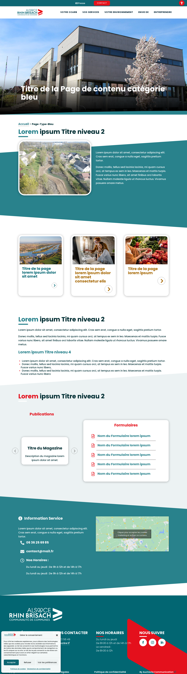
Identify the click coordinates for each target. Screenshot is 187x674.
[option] (44, 451)
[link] (181, 3)
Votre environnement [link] (118, 12)
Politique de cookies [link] (18, 669)
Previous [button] (15, 451)
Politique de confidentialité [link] (110, 671)
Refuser (27, 662)
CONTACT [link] (102, 3)
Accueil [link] (23, 124)
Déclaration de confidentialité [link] (38, 669)
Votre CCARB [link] (68, 12)
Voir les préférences (47, 662)
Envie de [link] (143, 12)
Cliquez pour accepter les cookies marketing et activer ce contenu (132, 534)
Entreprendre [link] (163, 12)
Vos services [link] (90, 12)
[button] (57, 635)
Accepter (11, 662)
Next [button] (74, 451)
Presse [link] (81, 3)
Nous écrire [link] (60, 643)
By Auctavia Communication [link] (156, 671)
